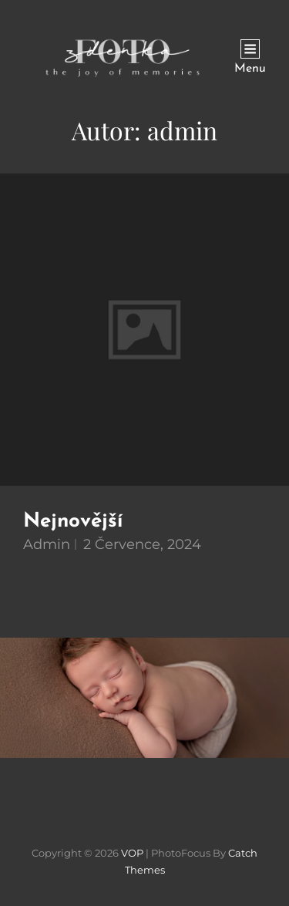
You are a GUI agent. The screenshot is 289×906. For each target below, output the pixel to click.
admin (46, 544)
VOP (132, 853)
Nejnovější (73, 521)
